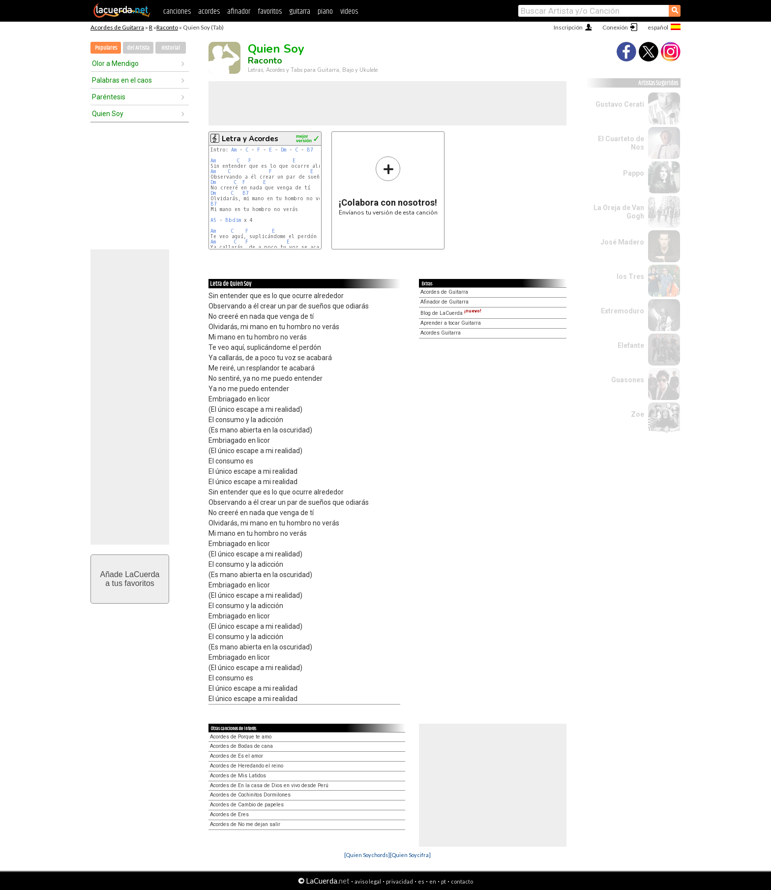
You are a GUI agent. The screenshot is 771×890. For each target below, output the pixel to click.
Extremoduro (622, 311)
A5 (213, 220)
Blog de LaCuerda (450, 313)
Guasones (627, 380)
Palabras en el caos (122, 80)
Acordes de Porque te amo (240, 737)
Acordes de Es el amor (236, 756)
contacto (462, 881)
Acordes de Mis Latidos (238, 775)
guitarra (299, 11)
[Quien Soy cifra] (410, 855)
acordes (209, 11)
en (432, 881)
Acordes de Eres (229, 814)
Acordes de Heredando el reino (246, 766)
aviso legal (368, 881)
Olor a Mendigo (115, 63)
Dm (283, 150)
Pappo (633, 173)
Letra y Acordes (250, 139)
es (421, 881)
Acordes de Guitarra (117, 27)
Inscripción (568, 27)
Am (234, 150)
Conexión (615, 27)
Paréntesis (108, 97)
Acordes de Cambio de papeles (247, 804)
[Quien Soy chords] (367, 855)
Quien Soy (107, 114)
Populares (106, 48)
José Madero (622, 242)
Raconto (167, 27)
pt (443, 881)
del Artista (138, 48)
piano (325, 11)
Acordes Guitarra (440, 333)
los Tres (630, 276)
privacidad (399, 881)
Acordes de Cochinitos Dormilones (250, 795)
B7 (310, 150)
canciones (177, 11)
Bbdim (233, 220)
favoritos (270, 11)
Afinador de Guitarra (444, 302)
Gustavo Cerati (619, 104)
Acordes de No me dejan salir (245, 824)
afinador (238, 11)
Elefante (631, 345)
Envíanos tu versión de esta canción (388, 185)
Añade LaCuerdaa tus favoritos (130, 578)
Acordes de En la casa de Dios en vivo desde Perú (269, 785)
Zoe (637, 414)
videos (349, 11)
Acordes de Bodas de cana (241, 746)
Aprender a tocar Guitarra (450, 323)
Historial (170, 48)
